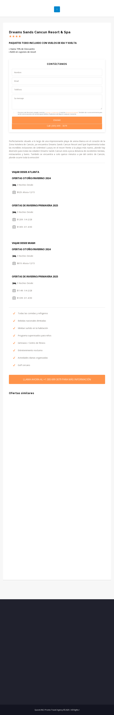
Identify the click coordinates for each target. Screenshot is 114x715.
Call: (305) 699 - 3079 (57, 125)
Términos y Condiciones (52, 112)
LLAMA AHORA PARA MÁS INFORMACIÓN (57, 379)
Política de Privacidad (72, 112)
